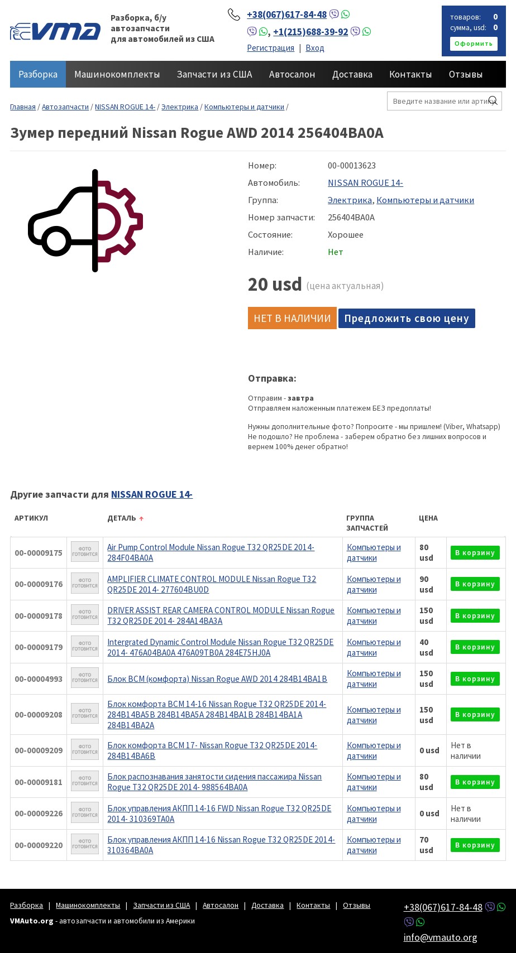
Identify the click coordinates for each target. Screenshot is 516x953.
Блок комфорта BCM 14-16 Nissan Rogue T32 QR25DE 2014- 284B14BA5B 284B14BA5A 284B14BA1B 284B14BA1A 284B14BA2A (216, 714)
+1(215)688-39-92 (310, 32)
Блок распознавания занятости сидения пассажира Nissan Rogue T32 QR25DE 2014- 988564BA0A (214, 781)
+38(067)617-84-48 (287, 14)
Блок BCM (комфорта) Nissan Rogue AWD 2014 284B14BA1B (217, 678)
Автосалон (292, 74)
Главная (23, 107)
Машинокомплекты (117, 74)
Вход (314, 47)
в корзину (475, 552)
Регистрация (270, 47)
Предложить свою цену (407, 318)
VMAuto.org (55, 31)
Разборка (38, 74)
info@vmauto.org (440, 937)
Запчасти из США (214, 74)
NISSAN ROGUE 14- (125, 107)
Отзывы (466, 74)
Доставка (352, 74)
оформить (474, 43)
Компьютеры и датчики (244, 107)
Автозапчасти (65, 107)
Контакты (410, 74)
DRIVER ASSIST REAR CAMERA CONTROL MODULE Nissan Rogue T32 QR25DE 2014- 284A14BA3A (221, 615)
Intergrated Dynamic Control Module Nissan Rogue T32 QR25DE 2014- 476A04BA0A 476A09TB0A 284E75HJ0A (220, 647)
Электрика (179, 107)
